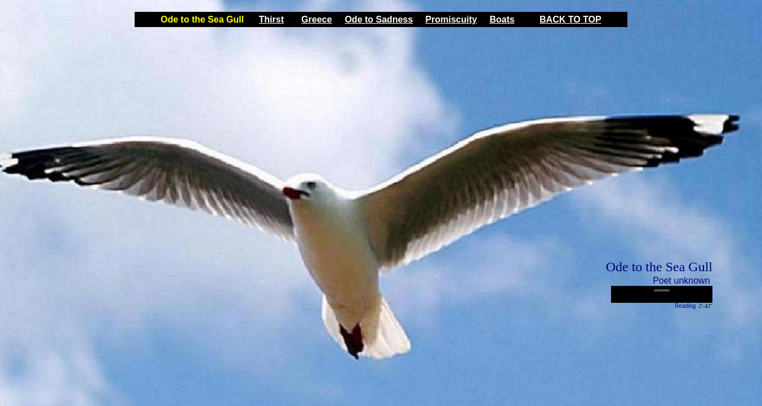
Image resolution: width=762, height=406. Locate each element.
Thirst (271, 19)
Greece (316, 19)
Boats (501, 19)
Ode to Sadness (379, 19)
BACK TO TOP (570, 19)
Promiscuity (451, 19)
